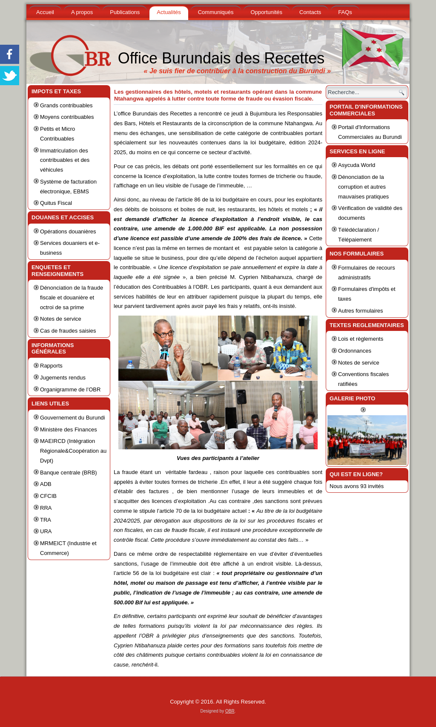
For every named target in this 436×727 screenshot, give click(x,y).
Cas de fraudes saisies (68, 331)
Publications (125, 12)
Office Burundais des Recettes (221, 58)
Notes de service (60, 319)
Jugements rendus (63, 377)
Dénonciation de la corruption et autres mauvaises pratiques (363, 187)
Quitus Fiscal (56, 203)
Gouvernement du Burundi (72, 417)
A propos (82, 12)
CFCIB (48, 496)
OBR (230, 711)
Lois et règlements (360, 339)
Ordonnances (354, 351)
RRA (46, 508)
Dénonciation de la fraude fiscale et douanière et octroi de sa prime (71, 297)
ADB (46, 484)
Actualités (169, 12)
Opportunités (266, 12)
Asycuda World (356, 165)
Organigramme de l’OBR (70, 389)
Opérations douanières (68, 231)
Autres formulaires (360, 310)
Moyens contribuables (67, 117)
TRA (45, 520)
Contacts (310, 12)
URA (46, 531)
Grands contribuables (66, 105)
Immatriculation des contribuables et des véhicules (64, 160)
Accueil (45, 12)
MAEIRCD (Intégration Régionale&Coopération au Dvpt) (73, 451)
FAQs (345, 12)
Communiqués (216, 12)
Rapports (51, 365)
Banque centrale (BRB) (68, 472)
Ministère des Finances (68, 429)
